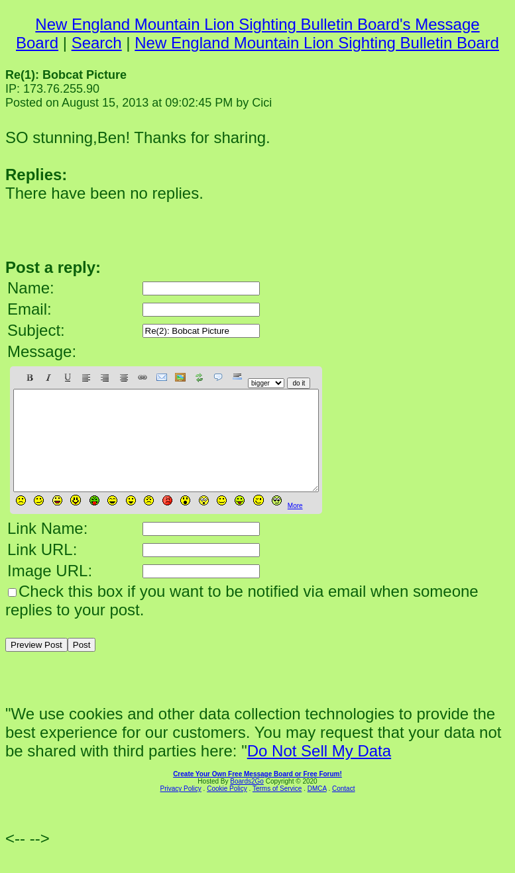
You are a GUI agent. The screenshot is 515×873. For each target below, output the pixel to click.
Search (97, 43)
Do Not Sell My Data (319, 771)
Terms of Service (277, 808)
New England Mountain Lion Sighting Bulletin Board (317, 43)
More (295, 525)
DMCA (317, 808)
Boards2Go (247, 801)
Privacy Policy (180, 808)
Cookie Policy (227, 808)
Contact (343, 808)
